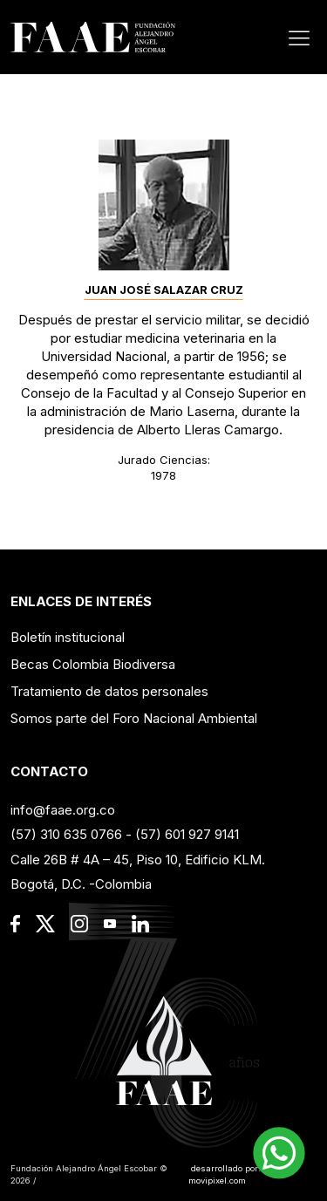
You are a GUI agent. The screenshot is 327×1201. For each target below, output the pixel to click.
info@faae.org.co (62, 810)
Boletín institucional (67, 637)
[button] (279, 1153)
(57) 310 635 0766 (66, 834)
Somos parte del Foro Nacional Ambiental (133, 718)
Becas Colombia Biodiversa (92, 664)
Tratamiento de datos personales (109, 691)
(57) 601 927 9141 (187, 834)
